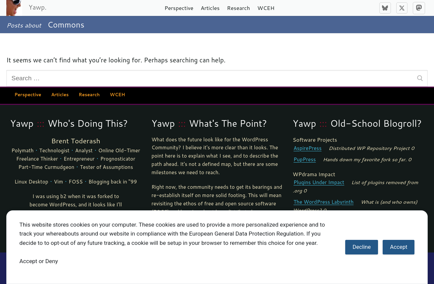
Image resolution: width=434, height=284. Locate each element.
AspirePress (308, 148)
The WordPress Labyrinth (323, 201)
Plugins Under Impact (319, 182)
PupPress (305, 159)
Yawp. (37, 7)
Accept (398, 247)
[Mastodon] (419, 8)
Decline (362, 247)
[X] (401, 8)
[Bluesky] (385, 8)
